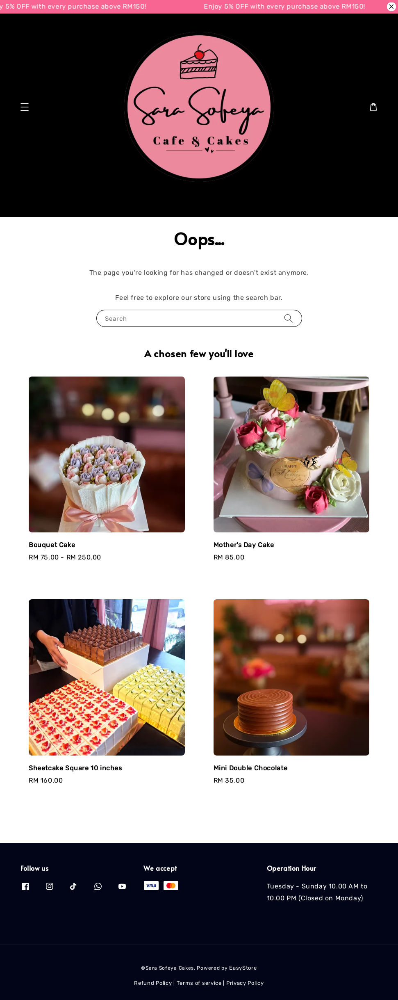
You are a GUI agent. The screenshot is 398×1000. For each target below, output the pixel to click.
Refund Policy (153, 983)
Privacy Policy (245, 983)
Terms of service (199, 983)
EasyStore (243, 968)
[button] (25, 107)
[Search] (364, 204)
